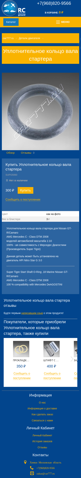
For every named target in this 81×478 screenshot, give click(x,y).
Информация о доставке (42, 408)
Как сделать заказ (42, 414)
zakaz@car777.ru (46, 473)
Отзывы (26, 152)
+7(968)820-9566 (54, 3)
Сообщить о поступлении (23, 199)
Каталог (11, 21)
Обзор (10, 152)
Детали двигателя (29, 38)
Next (72, 359)
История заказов (42, 441)
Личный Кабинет (42, 435)
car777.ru (8, 38)
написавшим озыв (32, 313)
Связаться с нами (42, 420)
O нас (42, 402)
